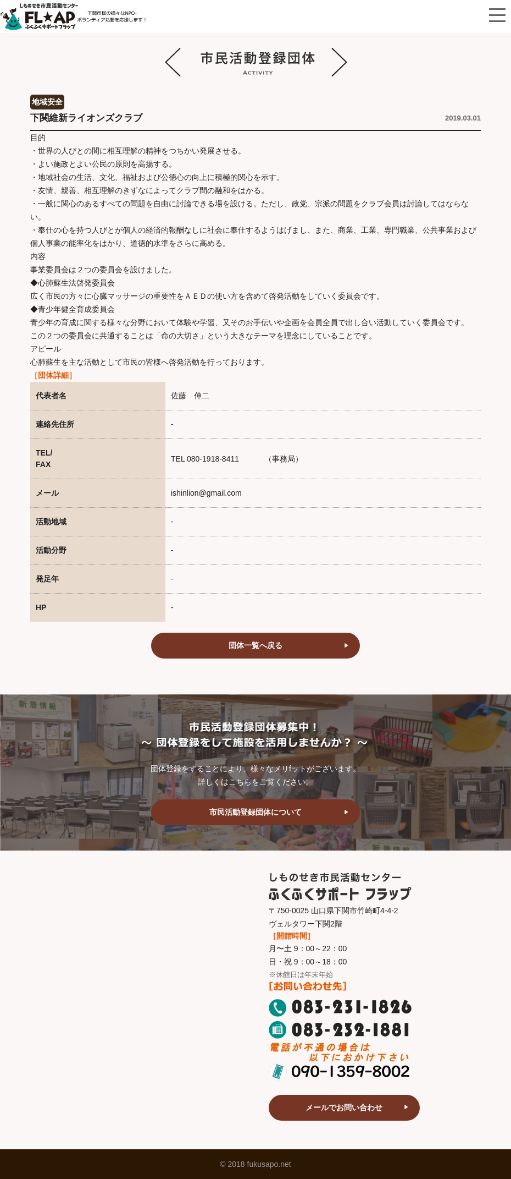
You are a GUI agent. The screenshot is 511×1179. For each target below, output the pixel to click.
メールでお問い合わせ (344, 1107)
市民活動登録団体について (255, 812)
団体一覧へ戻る (255, 645)
